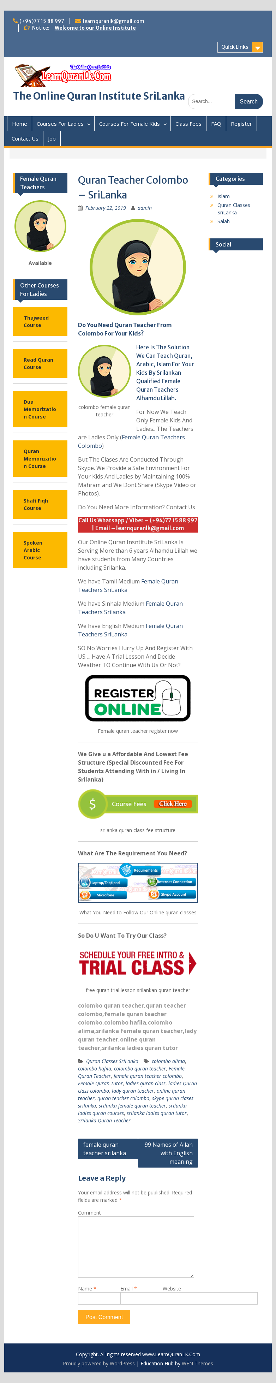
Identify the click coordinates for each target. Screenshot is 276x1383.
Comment (89, 1212)
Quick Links (234, 47)
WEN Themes (197, 1363)
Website (172, 1288)
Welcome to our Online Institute (95, 28)
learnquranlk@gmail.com (113, 21)
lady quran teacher (133, 1090)
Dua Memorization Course (40, 409)
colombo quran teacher (111, 1005)
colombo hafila (125, 1022)
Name (87, 1288)
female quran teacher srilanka (104, 1149)
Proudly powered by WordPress (99, 1363)
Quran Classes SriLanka (112, 1061)
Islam (223, 196)
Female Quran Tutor (100, 1083)
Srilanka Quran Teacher (104, 1120)
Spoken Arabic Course (33, 550)
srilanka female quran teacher (139, 1031)
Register (241, 123)
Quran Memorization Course (40, 458)
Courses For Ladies (60, 123)
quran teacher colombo (123, 1098)
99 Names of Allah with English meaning (169, 1153)
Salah (223, 221)
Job (52, 138)
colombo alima (168, 1061)
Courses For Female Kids (129, 123)
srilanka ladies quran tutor (140, 1048)
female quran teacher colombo (148, 1076)
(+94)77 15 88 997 (41, 21)
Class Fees (188, 123)
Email (128, 1288)
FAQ (216, 123)
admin (145, 207)
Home (19, 123)
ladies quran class (146, 1083)
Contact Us (25, 138)
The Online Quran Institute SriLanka (99, 96)
